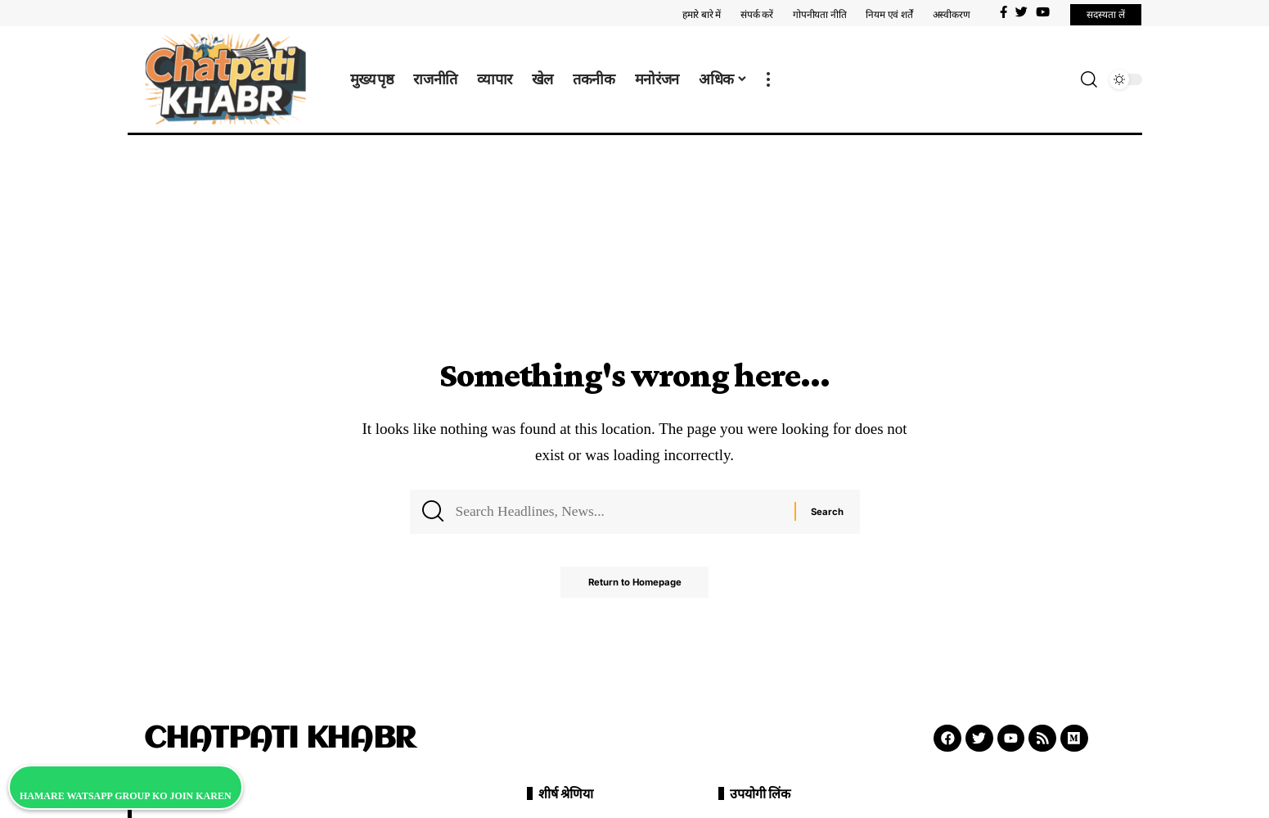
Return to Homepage (634, 586)
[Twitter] (1021, 12)
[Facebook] (1003, 12)
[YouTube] (1043, 12)
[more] (768, 79)
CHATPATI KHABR (280, 739)
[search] (1089, 79)
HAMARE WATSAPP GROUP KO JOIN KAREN (126, 796)
